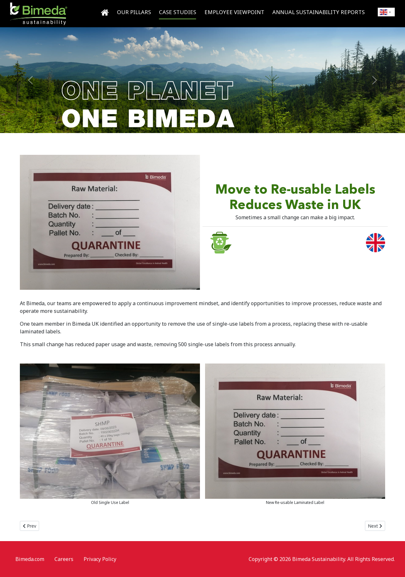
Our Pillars (134, 12)
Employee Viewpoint (234, 12)
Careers (63, 559)
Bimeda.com (29, 559)
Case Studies (177, 12)
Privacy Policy (100, 559)
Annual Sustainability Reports (318, 12)
